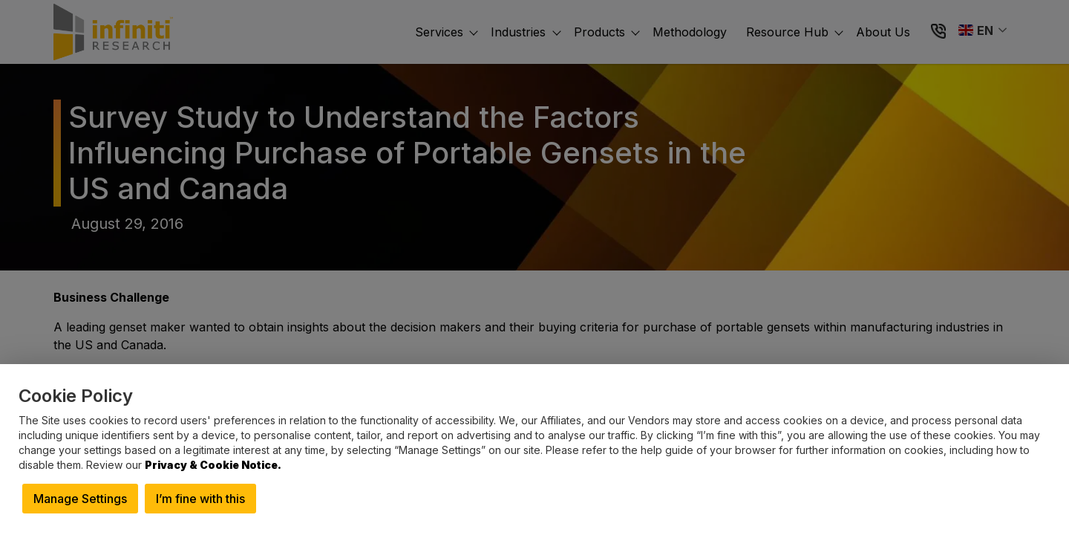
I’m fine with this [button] (200, 498)
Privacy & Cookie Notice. (213, 464)
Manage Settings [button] (80, 498)
